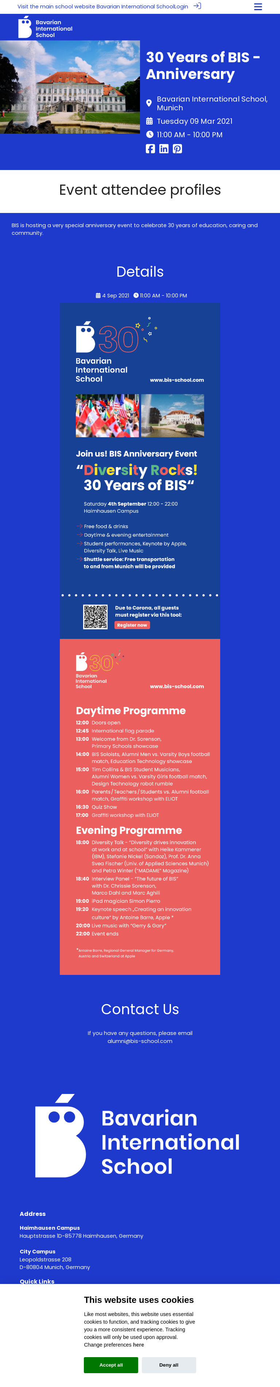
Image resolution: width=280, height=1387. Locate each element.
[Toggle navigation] (258, 6)
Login (181, 6)
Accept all (111, 1365)
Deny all (168, 1365)
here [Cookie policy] (138, 1345)
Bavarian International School (135, 6)
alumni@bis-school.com (140, 1040)
